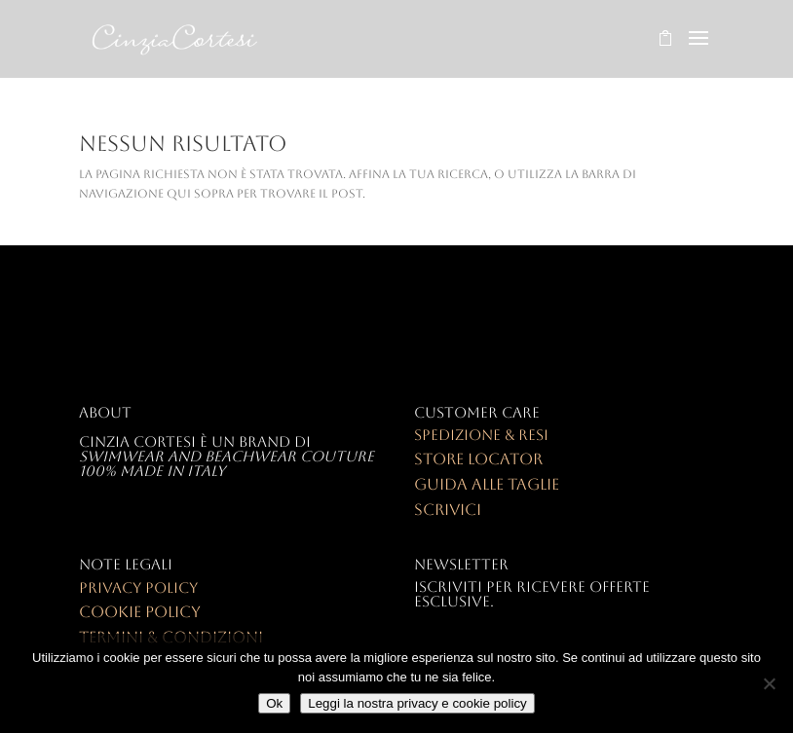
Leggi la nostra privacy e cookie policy (417, 703)
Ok (274, 703)
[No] (768, 683)
